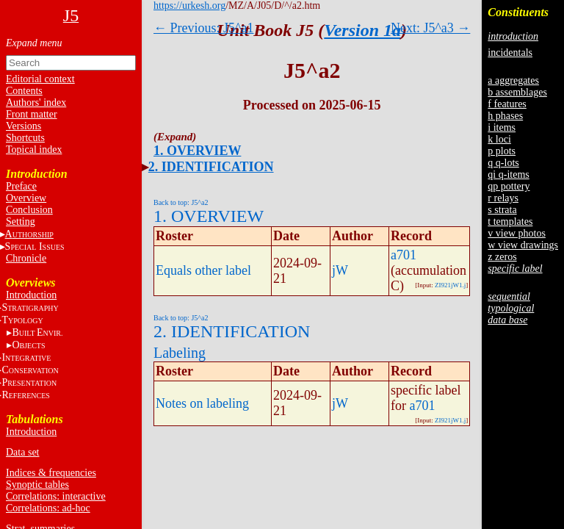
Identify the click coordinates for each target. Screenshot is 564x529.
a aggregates (513, 80)
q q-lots (503, 162)
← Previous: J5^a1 (203, 28)
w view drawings (523, 245)
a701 (403, 255)
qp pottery (508, 186)
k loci (499, 139)
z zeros (502, 256)
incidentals (510, 52)
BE (37, 332)
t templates (510, 221)
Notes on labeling (202, 403)
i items (502, 127)
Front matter (31, 114)
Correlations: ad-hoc (48, 508)
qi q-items (508, 174)
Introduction (31, 295)
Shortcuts (25, 137)
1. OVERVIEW (197, 150)
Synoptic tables (37, 484)
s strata (502, 209)
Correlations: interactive (56, 496)
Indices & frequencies (51, 472)
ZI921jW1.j (450, 285)
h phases (505, 115)
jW (340, 270)
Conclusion (29, 209)
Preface (21, 186)
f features (507, 103)
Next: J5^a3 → (430, 28)
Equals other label (203, 270)
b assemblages (517, 92)
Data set (22, 452)
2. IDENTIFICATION (211, 166)
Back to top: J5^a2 (180, 202)
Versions (23, 126)
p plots (502, 150)
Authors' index (36, 102)
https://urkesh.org (189, 5)
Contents (24, 90)
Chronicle (26, 258)
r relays (503, 198)
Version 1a (362, 30)
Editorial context (40, 78)
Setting (20, 221)
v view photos (517, 233)
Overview (26, 198)
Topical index (34, 149)
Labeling (179, 353)
